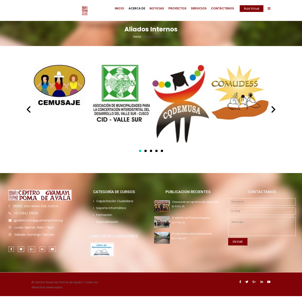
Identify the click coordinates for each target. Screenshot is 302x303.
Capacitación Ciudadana (114, 201)
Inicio (119, 8)
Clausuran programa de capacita (195, 202)
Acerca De (137, 8)
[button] (140, 151)
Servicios (199, 8)
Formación (104, 215)
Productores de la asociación (192, 234)
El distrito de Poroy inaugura (191, 218)
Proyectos (177, 8)
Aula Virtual (251, 8)
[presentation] (28, 109)
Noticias (157, 8)
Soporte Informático (111, 208)
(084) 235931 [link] (28, 213)
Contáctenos (222, 8)
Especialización (107, 222)
